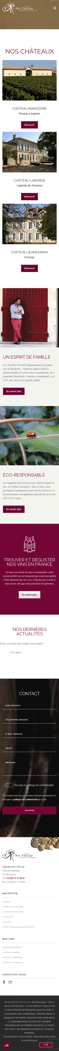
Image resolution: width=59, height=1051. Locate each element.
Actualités (8, 917)
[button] (6, 1045)
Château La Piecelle (12, 962)
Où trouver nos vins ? (13, 912)
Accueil (6, 902)
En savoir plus (13, 391)
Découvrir (29, 125)
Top (46, 1045)
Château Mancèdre (12, 947)
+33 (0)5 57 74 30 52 (15, 878)
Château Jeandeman (12, 957)
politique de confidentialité (26, 799)
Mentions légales (39, 1002)
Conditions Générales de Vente (18, 927)
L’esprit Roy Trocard (12, 907)
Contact (6, 922)
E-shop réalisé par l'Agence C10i (40, 1006)
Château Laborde (11, 952)
